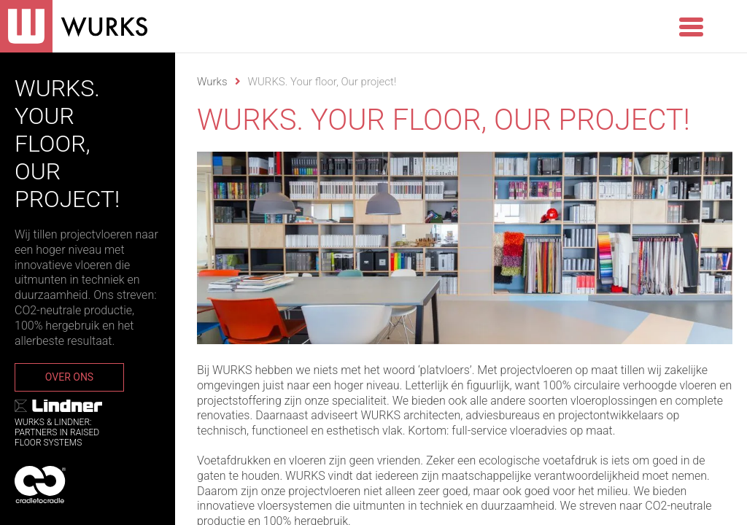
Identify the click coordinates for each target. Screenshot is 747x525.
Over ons (69, 377)
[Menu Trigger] (691, 25)
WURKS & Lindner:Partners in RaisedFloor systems (58, 424)
